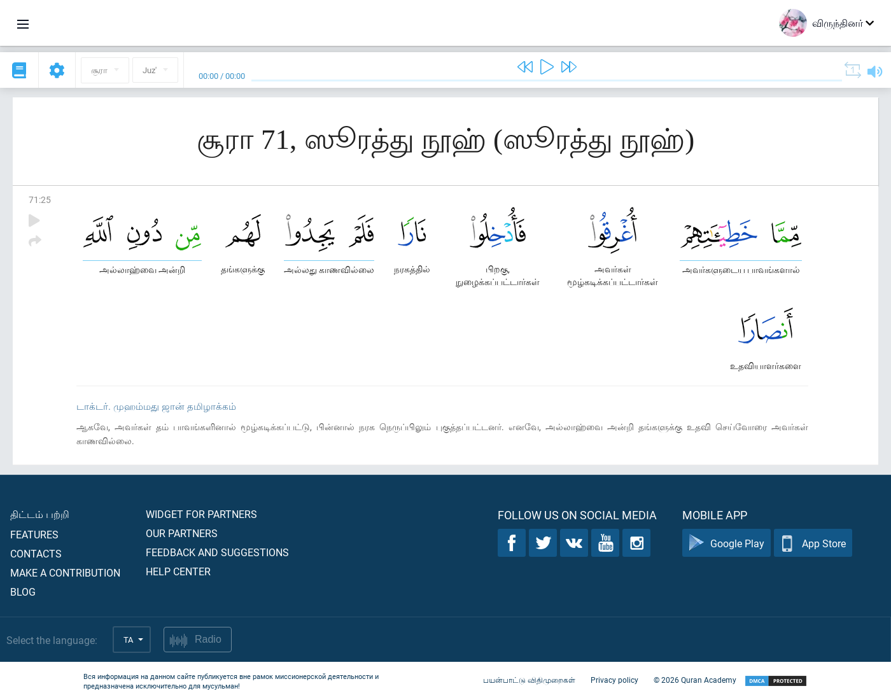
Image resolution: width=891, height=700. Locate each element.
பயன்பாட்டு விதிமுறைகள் (529, 680)
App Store (813, 543)
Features (34, 534)
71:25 (40, 199)
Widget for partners (201, 514)
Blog (23, 591)
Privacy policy (614, 680)
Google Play (726, 543)
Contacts (36, 553)
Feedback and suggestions (217, 552)
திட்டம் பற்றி (39, 514)
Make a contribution (65, 572)
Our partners (182, 533)
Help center (178, 571)
